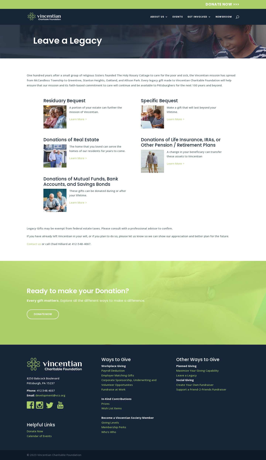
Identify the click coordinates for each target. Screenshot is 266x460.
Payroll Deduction (113, 370)
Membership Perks (113, 427)
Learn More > (78, 119)
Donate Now (43, 314)
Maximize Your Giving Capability (197, 370)
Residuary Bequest (64, 101)
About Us (157, 17)
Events (178, 17)
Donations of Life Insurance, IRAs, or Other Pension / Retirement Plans (181, 142)
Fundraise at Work (113, 389)
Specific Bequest (159, 101)
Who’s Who (108, 432)
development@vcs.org (50, 395)
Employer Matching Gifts (117, 375)
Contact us (34, 244)
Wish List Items (111, 408)
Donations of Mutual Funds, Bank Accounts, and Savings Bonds (80, 181)
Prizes (105, 403)
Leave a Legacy (186, 375)
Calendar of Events (39, 436)
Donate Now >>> (222, 5)
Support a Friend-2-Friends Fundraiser (201, 389)
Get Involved (197, 17)
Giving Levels (110, 422)
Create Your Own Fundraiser (195, 385)
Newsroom (224, 17)
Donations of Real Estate (71, 140)
